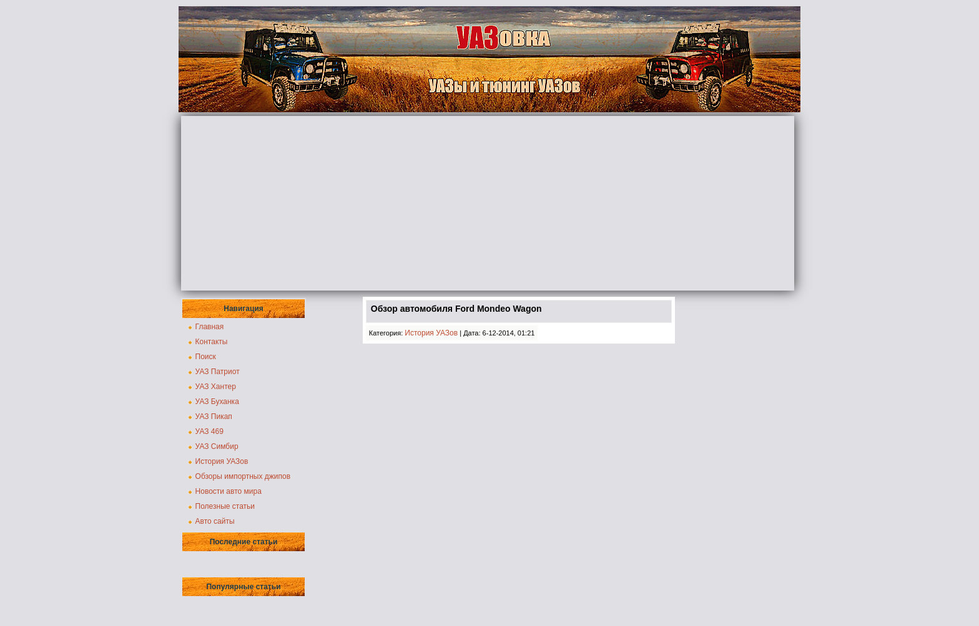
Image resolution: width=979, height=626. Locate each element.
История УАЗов (221, 461)
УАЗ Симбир (217, 446)
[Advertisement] (487, 203)
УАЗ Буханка (217, 401)
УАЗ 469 (209, 431)
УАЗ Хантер (215, 386)
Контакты (211, 341)
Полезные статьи (225, 506)
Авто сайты (215, 521)
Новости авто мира (228, 491)
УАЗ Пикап (213, 416)
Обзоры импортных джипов (243, 476)
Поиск (205, 356)
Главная (209, 326)
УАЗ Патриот (217, 371)
